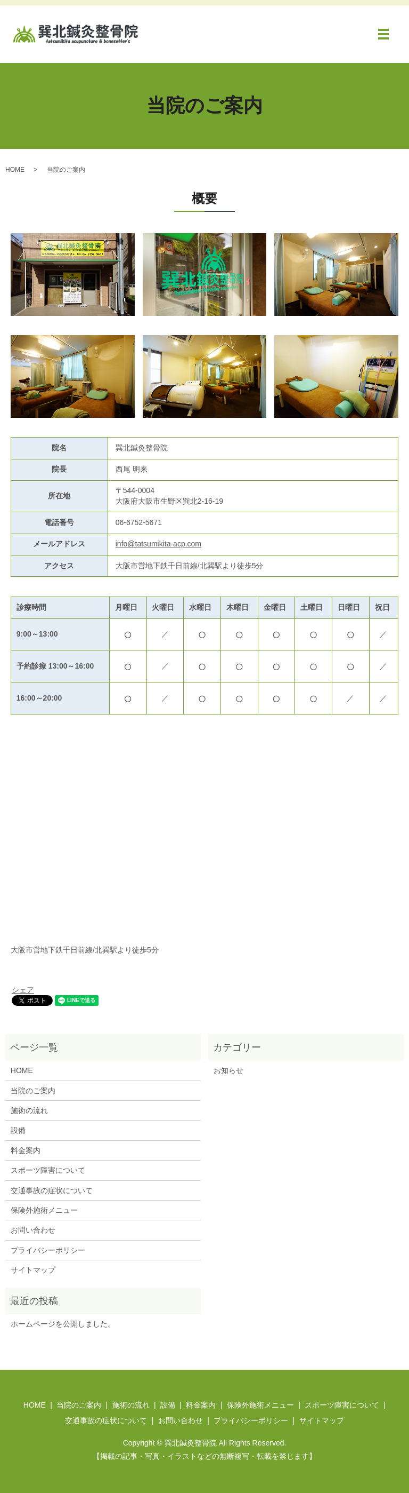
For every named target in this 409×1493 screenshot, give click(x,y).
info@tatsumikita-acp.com (158, 543)
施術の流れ (29, 1110)
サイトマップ (33, 1270)
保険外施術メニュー (44, 1210)
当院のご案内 (33, 1090)
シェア (23, 990)
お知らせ (228, 1070)
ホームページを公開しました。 (63, 1324)
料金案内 (25, 1150)
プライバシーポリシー (48, 1250)
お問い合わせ (33, 1230)
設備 (18, 1130)
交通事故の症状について (52, 1190)
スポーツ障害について (48, 1170)
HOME (14, 169)
